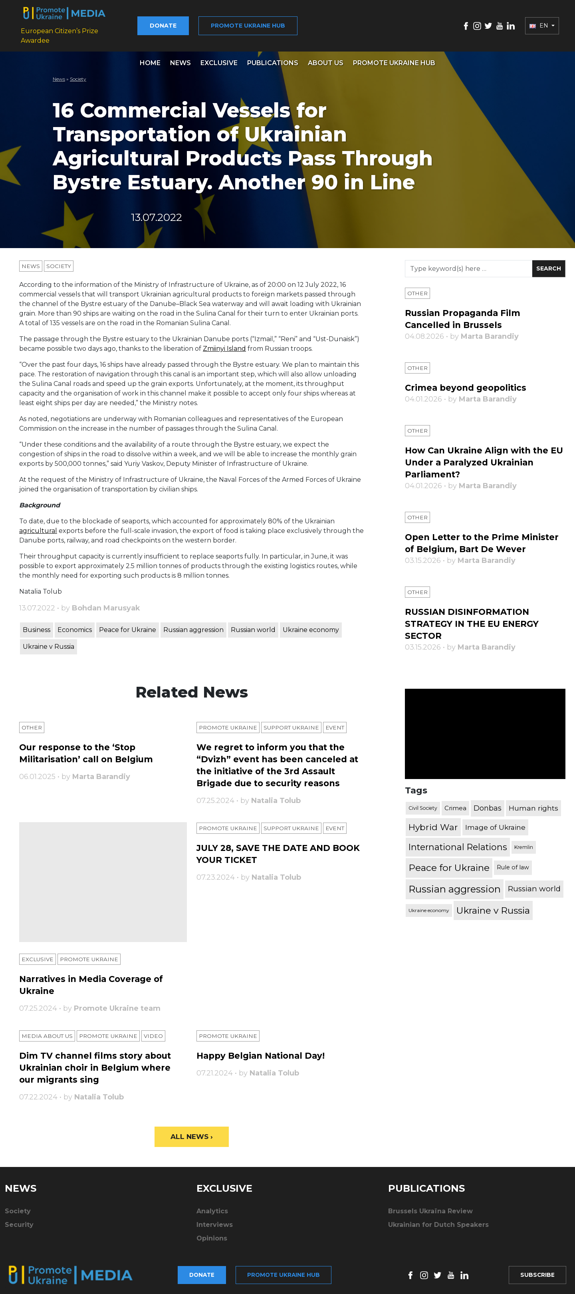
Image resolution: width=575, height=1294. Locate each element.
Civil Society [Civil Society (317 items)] (422, 802)
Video (157, 1031)
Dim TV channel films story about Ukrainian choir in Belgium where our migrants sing (97, 1063)
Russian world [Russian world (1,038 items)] (534, 883)
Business (36, 624)
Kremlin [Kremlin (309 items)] (523, 842)
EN (539, 22)
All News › (192, 1132)
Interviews (214, 1220)
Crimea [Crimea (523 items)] (455, 802)
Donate (173, 22)
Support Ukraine (295, 722)
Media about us (48, 1031)
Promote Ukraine (229, 722)
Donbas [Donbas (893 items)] (488, 802)
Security (19, 1220)
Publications (272, 57)
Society (78, 73)
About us (325, 57)
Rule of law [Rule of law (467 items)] (513, 862)
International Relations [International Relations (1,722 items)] (457, 842)
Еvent (340, 722)
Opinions (211, 1234)
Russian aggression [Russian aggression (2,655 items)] (454, 883)
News (180, 57)
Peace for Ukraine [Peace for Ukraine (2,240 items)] (449, 862)
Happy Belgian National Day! (263, 1051)
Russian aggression (193, 624)
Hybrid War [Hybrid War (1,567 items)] (433, 821)
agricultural (38, 525)
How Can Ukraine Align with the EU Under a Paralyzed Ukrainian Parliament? (480, 456)
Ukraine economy (311, 624)
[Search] (468, 263)
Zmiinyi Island (224, 343)
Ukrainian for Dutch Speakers (438, 1220)
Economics (75, 624)
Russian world (253, 624)
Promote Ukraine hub (258, 22)
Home (150, 57)
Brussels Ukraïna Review (430, 1207)
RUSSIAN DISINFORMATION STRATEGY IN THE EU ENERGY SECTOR (474, 618)
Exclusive (219, 57)
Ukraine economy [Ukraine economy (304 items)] (428, 905)
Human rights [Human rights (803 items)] (533, 802)
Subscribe (536, 1264)
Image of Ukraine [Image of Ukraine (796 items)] (495, 821)
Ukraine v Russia (48, 641)
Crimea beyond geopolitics (468, 382)
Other (32, 722)
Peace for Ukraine (127, 624)
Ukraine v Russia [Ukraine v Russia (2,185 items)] (493, 904)
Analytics (212, 1207)
